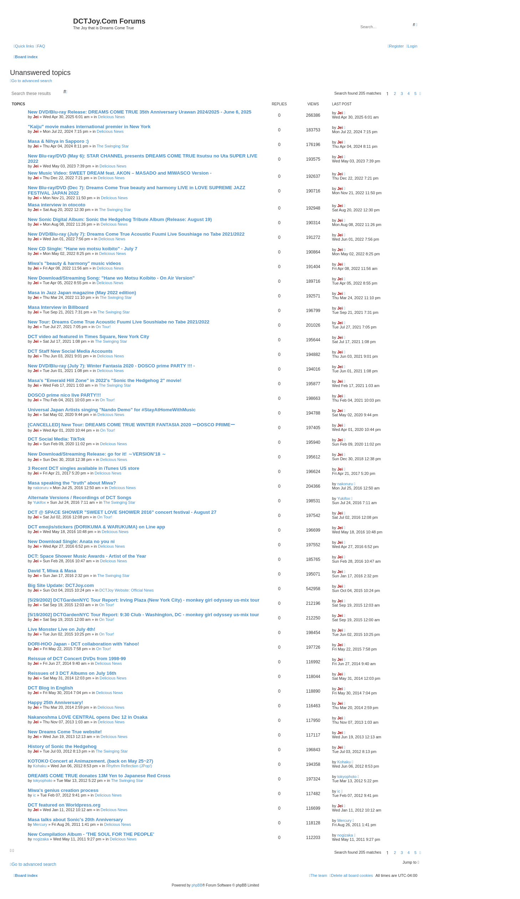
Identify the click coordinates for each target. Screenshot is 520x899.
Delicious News (111, 117)
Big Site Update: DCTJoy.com (61, 585)
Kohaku (39, 766)
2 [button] (395, 93)
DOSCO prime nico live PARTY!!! (64, 395)
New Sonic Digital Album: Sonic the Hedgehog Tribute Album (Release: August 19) (120, 219)
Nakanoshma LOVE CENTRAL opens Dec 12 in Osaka (87, 717)
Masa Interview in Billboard (58, 307)
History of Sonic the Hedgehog (62, 746)
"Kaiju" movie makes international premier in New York (89, 126)
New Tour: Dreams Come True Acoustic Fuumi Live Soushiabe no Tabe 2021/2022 (118, 322)
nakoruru (41, 488)
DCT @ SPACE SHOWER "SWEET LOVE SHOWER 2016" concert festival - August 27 (122, 512)
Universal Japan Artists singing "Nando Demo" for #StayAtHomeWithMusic (112, 409)
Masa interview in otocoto (56, 204)
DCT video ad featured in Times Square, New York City (88, 336)
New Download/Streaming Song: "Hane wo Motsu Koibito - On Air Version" (111, 278)
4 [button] (409, 93)
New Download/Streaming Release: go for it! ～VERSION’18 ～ (97, 454)
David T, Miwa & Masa (52, 570)
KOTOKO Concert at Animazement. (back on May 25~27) (90, 761)
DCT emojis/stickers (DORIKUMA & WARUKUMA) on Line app (96, 526)
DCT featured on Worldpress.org (64, 805)
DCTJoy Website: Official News (127, 590)
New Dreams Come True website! (65, 731)
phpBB (197, 885)
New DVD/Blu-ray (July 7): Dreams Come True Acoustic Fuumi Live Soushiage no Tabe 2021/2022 (136, 234)
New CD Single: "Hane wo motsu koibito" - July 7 (82, 248)
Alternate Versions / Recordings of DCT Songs (79, 497)
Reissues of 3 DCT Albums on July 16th (72, 673)
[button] (420, 93)
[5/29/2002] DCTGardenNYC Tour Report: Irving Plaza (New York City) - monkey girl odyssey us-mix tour (143, 600)
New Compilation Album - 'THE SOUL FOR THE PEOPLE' (91, 834)
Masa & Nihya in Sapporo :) (58, 141)
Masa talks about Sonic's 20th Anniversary (75, 819)
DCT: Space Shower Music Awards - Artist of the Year (87, 556)
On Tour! (103, 327)
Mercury (40, 824)
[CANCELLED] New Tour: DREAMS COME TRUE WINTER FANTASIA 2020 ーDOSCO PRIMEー (131, 424)
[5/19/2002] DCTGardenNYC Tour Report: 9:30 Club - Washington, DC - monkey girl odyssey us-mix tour (143, 614)
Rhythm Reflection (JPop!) (129, 766)
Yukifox (39, 502)
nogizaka (41, 839)
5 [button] (415, 93)
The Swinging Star (113, 146)
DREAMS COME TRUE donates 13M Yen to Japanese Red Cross (99, 775)
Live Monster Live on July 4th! (61, 629)
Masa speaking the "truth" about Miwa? (72, 483)
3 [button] (402, 93)
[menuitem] (40, 46)
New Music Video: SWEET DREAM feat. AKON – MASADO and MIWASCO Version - (119, 173)
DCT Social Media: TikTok (56, 439)
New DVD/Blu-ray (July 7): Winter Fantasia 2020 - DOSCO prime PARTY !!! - (111, 365)
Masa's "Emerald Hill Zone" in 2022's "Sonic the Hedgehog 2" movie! (105, 380)
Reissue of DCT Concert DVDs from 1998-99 (77, 658)
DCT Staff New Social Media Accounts (70, 351)
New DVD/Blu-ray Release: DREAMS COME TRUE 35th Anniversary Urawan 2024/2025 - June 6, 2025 (139, 112)
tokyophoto (42, 780)
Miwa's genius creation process (63, 790)
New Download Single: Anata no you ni (71, 541)
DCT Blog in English (50, 687)
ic (34, 795)
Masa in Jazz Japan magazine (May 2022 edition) (82, 292)
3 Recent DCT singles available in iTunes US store (83, 468)
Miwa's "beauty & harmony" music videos (74, 263)
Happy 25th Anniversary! (55, 702)
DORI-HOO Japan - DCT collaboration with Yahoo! (83, 644)
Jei (36, 117)
